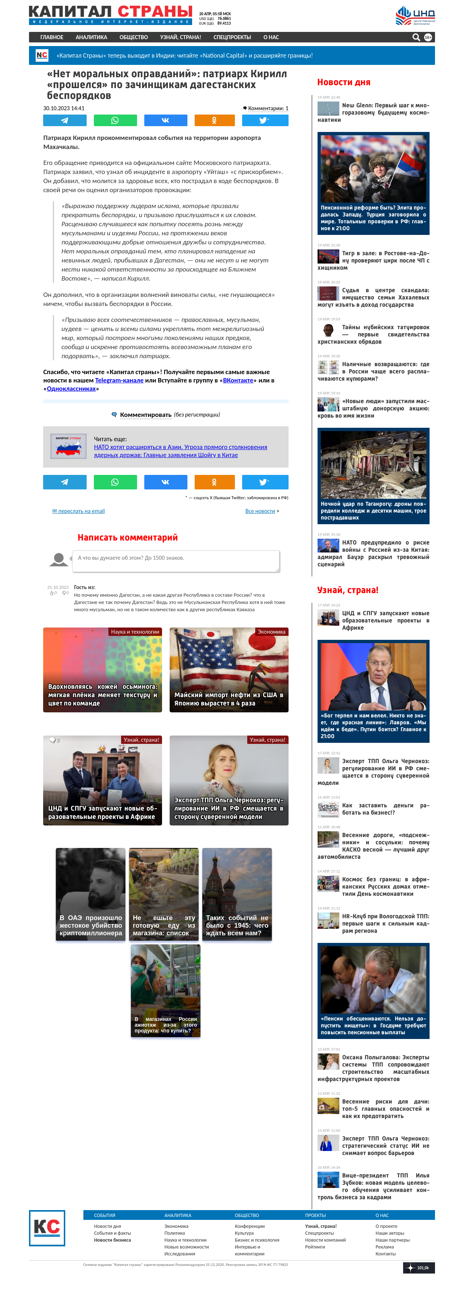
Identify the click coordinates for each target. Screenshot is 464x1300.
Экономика (271, 631)
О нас (271, 37)
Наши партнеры (393, 1240)
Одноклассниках (71, 388)
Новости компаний (325, 1240)
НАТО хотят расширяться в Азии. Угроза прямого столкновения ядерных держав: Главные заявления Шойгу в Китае (181, 451)
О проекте (386, 1226)
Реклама (385, 1247)
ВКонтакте (238, 380)
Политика (175, 1233)
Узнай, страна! (180, 37)
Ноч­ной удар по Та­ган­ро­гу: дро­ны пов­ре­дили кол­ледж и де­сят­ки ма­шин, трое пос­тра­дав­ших (373, 510)
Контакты (386, 1254)
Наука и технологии (135, 631)
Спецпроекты (233, 37)
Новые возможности (187, 1247)
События (105, 1215)
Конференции (250, 1226)
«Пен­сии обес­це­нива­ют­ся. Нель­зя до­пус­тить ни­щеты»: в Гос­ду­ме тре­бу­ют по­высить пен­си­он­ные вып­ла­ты (373, 1025)
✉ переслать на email (79, 511)
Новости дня (343, 82)
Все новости (260, 511)
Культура (244, 1233)
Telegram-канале (119, 380)
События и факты (112, 1233)
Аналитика (91, 37)
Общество (134, 37)
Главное (52, 37)
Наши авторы (390, 1233)
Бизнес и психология (257, 1240)
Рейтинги (315, 1247)
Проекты (315, 1215)
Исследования (180, 1254)
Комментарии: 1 (268, 108)
